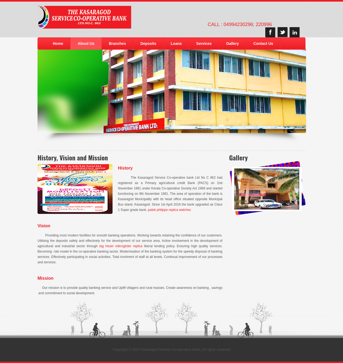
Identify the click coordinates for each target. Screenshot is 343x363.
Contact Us (263, 43)
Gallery (232, 43)
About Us (86, 43)
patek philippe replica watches (169, 210)
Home (58, 43)
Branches (117, 43)
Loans (176, 43)
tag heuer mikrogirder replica (121, 246)
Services (204, 43)
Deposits (148, 43)
